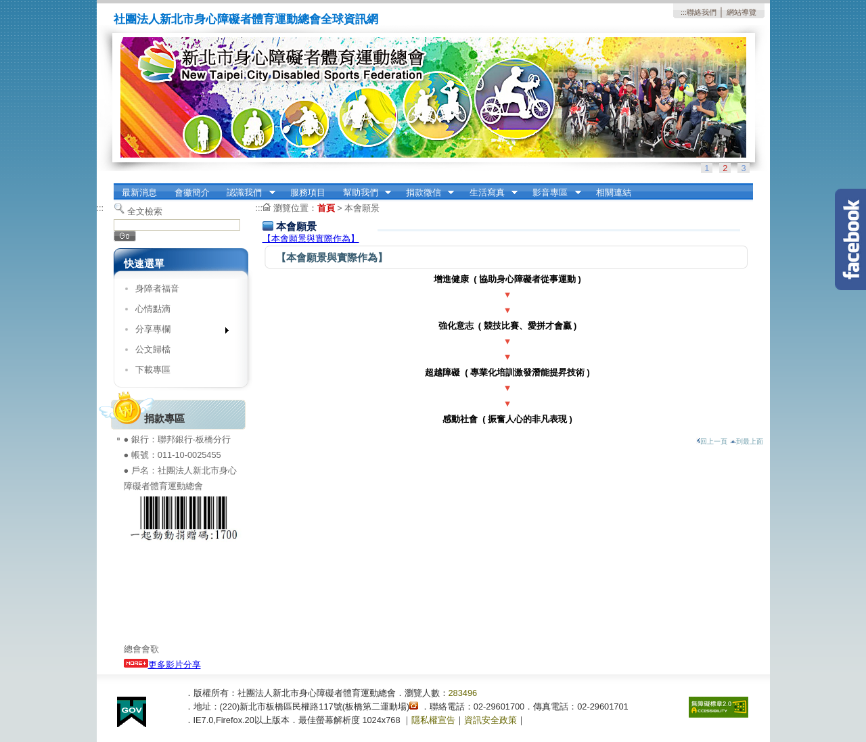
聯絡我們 (701, 12)
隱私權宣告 (433, 720)
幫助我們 (362, 192)
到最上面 (746, 441)
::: (684, 12)
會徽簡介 (192, 192)
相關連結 (613, 192)
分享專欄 (177, 332)
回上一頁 (711, 441)
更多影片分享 (162, 664)
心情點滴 (152, 309)
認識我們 (247, 192)
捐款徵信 (425, 192)
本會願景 (362, 208)
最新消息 (139, 192)
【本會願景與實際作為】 (311, 238)
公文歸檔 (152, 349)
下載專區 (152, 370)
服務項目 (307, 192)
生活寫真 (489, 192)
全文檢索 (144, 211)
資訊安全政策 (490, 720)
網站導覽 (741, 12)
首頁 (326, 208)
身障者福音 (157, 288)
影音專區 (552, 192)
